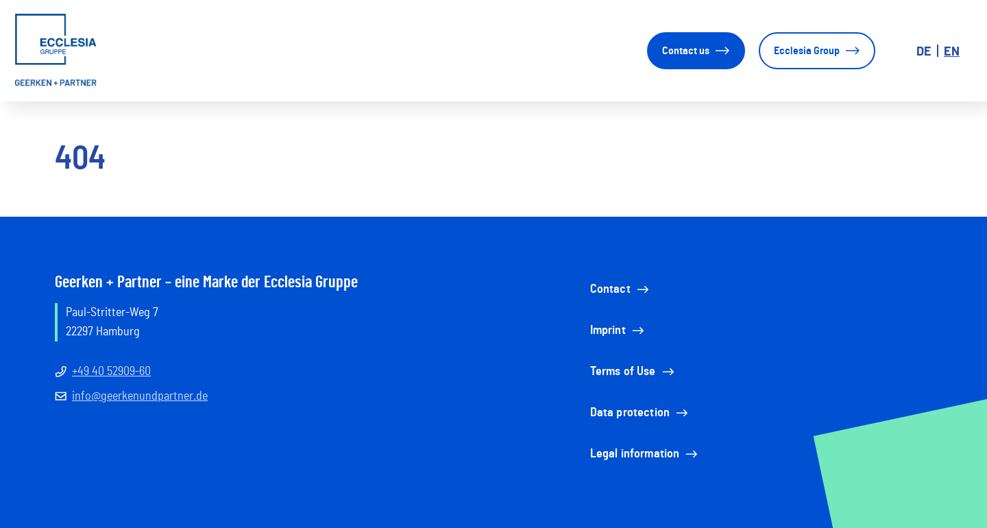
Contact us (696, 50)
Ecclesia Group (817, 50)
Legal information (645, 454)
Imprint (618, 330)
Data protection (640, 413)
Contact (620, 289)
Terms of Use (633, 371)
